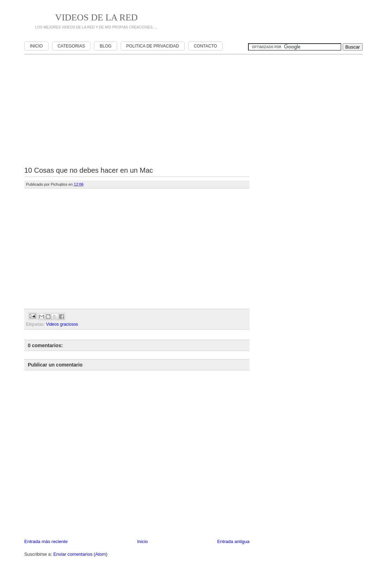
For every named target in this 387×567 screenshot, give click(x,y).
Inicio (36, 46)
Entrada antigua (233, 541)
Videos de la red (96, 17)
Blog (105, 46)
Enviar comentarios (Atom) (80, 554)
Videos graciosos (62, 324)
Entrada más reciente (46, 541)
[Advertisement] (265, 21)
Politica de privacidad (152, 46)
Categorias (71, 46)
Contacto (205, 46)
